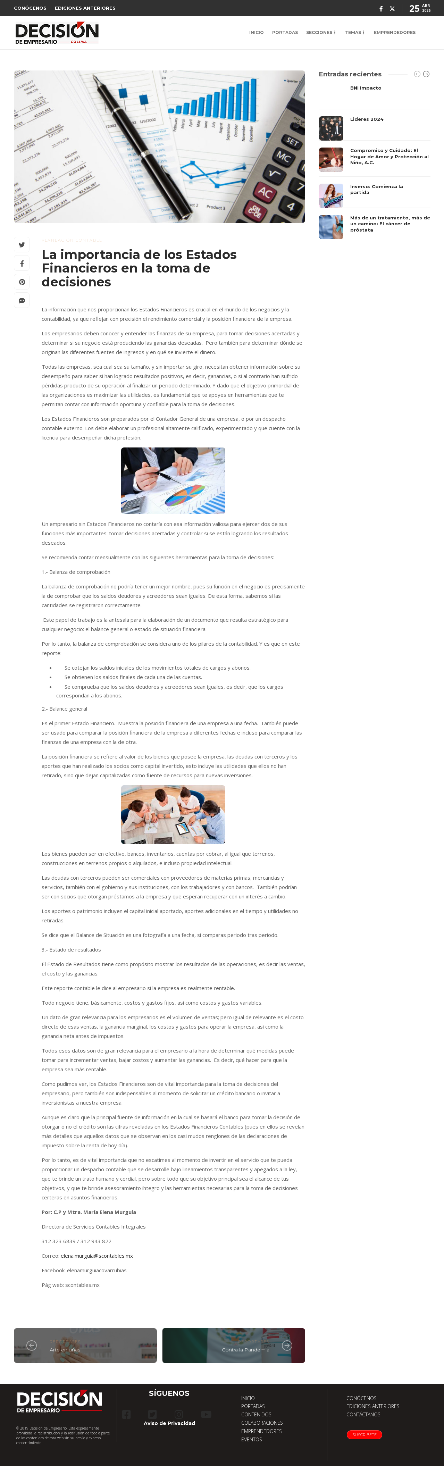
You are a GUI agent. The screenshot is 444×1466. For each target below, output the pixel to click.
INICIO (256, 32)
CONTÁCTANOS (363, 1414)
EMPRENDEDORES (395, 32)
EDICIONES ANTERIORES (85, 8)
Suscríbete (364, 1434)
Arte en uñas (65, 1350)
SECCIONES (319, 32)
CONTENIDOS (256, 1414)
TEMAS (353, 32)
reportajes (65, 1341)
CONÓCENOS (30, 8)
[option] (374, 162)
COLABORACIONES (262, 1422)
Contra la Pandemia (245, 1350)
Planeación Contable (72, 240)
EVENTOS (251, 1439)
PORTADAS (285, 32)
